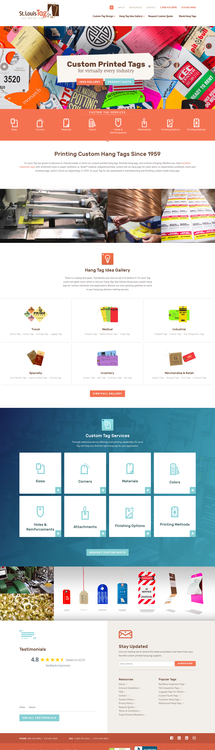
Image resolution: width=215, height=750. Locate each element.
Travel (36, 329)
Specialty (35, 372)
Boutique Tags (172, 377)
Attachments (85, 526)
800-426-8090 (34, 729)
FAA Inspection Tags (170, 687)
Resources (135, 7)
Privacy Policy (127, 702)
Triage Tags (125, 333)
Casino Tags (28, 333)
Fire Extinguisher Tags (194, 333)
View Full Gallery (107, 393)
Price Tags (185, 377)
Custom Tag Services (107, 112)
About (121, 7)
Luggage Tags (56, 333)
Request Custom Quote (160, 16)
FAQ (122, 691)
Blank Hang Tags (187, 16)
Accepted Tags (160, 333)
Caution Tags (175, 333)
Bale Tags (101, 377)
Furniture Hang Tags (170, 699)
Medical (107, 329)
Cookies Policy (127, 699)
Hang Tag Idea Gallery (130, 16)
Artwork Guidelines (130, 687)
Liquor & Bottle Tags (38, 377)
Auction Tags (89, 377)
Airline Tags (15, 333)
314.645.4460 (188, 7)
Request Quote (119, 81)
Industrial (179, 329)
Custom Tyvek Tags (169, 695)
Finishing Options (130, 525)
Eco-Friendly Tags (18, 377)
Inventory (107, 372)
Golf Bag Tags (42, 333)
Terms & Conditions (130, 710)
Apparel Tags (158, 377)
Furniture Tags (199, 377)
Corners (85, 481)
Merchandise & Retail (179, 372)
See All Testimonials (39, 686)
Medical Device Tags (108, 333)
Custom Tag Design (103, 16)
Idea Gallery (89, 81)
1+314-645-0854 (100, 729)
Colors (174, 482)
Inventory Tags (115, 377)
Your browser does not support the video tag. (54, 216)
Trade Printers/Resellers (132, 714)
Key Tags (128, 377)
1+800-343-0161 (82, 729)
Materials (130, 481)
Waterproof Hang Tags (171, 702)
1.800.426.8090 (168, 7)
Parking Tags (55, 377)
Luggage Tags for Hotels (172, 691)
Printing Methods (175, 524)
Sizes (40, 481)
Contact (151, 7)
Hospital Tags (91, 333)
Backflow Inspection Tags (172, 683)
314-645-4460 (50, 729)
